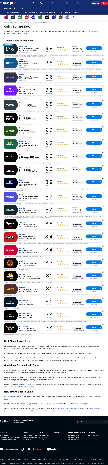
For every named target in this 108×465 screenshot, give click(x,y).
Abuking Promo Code (77, 291)
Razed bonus (22, 200)
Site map (74, 459)
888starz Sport (24, 168)
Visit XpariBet (94, 226)
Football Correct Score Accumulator (10, 437)
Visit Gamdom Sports (94, 317)
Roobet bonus (22, 80)
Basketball (57, 432)
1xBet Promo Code (76, 65)
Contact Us (52, 459)
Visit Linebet (94, 133)
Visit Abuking (94, 291)
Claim (96, 48)
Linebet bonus (22, 133)
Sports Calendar (93, 435)
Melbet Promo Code (76, 159)
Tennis (41, 432)
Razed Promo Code (76, 199)
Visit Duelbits (94, 212)
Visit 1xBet (94, 65)
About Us (33, 459)
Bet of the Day (4, 435)
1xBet (21, 60)
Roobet (21, 75)
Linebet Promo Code (77, 133)
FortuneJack (23, 326)
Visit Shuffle (94, 92)
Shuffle (21, 87)
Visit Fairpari (94, 185)
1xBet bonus (22, 67)
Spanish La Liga (27, 439)
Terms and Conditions (63, 459)
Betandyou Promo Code (77, 278)
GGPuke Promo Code (77, 239)
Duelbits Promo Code (77, 212)
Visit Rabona (94, 252)
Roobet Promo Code (77, 79)
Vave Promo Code (76, 107)
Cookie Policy (92, 459)
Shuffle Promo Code (77, 92)
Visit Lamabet (94, 265)
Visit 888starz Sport (94, 172)
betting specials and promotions (66, 408)
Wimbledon (42, 439)
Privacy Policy (82, 459)
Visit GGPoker (94, 239)
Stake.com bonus (23, 52)
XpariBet (22, 222)
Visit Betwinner (94, 146)
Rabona (22, 248)
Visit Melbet (94, 159)
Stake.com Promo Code (77, 51)
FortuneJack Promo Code (78, 330)
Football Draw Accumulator (8, 439)
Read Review (49, 51)
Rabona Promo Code (77, 252)
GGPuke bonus (23, 240)
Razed (21, 194)
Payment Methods (73, 439)
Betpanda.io (23, 300)
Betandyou (23, 274)
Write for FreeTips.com (22, 459)
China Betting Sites (13, 8)
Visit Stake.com (94, 51)
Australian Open (44, 435)
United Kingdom (84, 422)
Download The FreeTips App (7, 459)
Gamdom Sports (25, 313)
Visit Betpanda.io (94, 304)
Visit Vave (94, 107)
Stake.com (23, 46)
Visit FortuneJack (94, 330)
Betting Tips (3, 432)
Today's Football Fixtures (30, 435)
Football (25, 432)
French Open (43, 437)
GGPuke (22, 234)
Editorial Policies (42, 459)
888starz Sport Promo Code (78, 172)
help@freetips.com (18, 422)
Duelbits (22, 208)
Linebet (21, 128)
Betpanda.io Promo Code (78, 304)
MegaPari (22, 116)
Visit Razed (94, 199)
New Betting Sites (73, 437)
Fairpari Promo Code (77, 185)
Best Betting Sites (73, 435)
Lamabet (22, 261)
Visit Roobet (94, 79)
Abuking (22, 287)
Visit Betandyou (94, 278)
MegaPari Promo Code (77, 120)
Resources (91, 432)
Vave (21, 103)
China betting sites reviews (39, 358)
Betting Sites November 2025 (77, 432)
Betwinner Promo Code (77, 146)
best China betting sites (27, 384)
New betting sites (10, 397)
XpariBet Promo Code (77, 226)
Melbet (21, 155)
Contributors (101, 459)
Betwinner (22, 141)
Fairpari (21, 180)
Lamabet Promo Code (77, 265)
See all (74, 17)
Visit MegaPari (94, 120)
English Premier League (30, 437)
